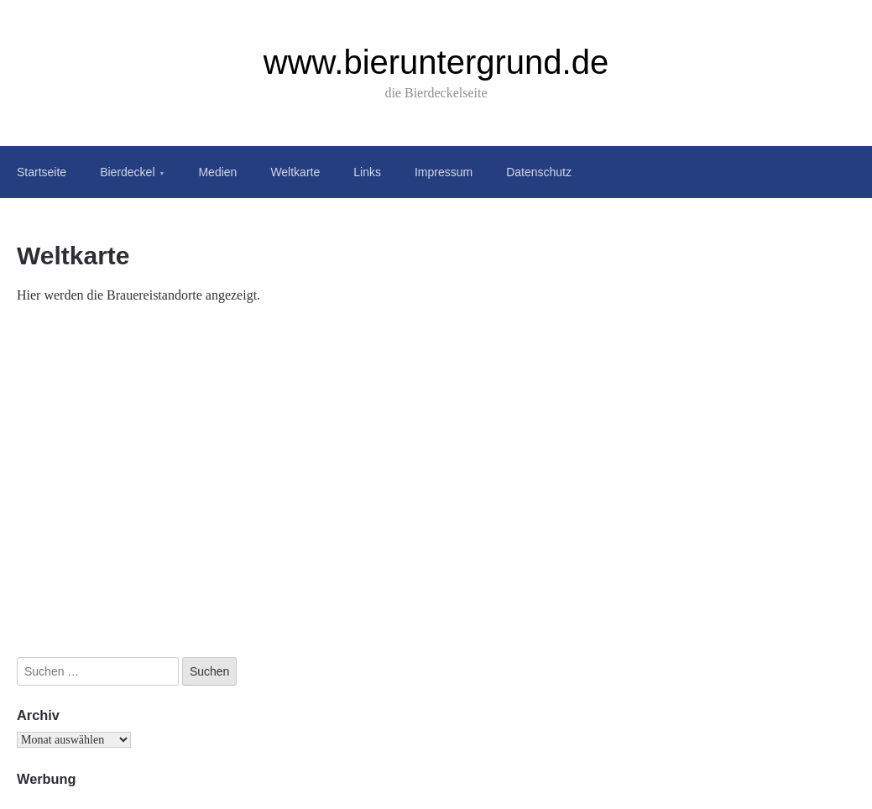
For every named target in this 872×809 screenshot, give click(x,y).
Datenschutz (539, 172)
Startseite (41, 172)
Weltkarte (295, 172)
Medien (217, 172)
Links (367, 172)
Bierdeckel (127, 172)
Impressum (444, 172)
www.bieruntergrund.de (436, 62)
